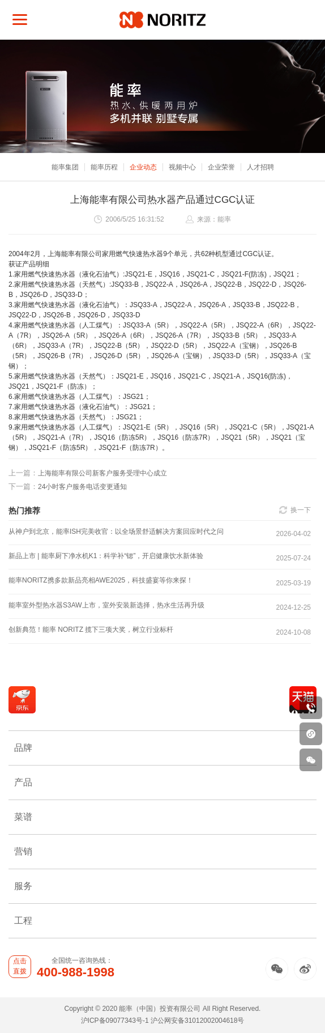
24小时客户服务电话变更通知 (67, 486)
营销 (162, 851)
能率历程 (104, 167)
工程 (162, 920)
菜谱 (162, 817)
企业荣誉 (221, 167)
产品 (162, 782)
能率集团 (65, 167)
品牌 (162, 748)
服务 (162, 886)
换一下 (300, 510)
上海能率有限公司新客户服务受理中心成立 (87, 473)
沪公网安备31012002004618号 (197, 1021)
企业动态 (143, 167)
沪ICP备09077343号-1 (115, 1021)
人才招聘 (260, 167)
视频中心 (182, 167)
